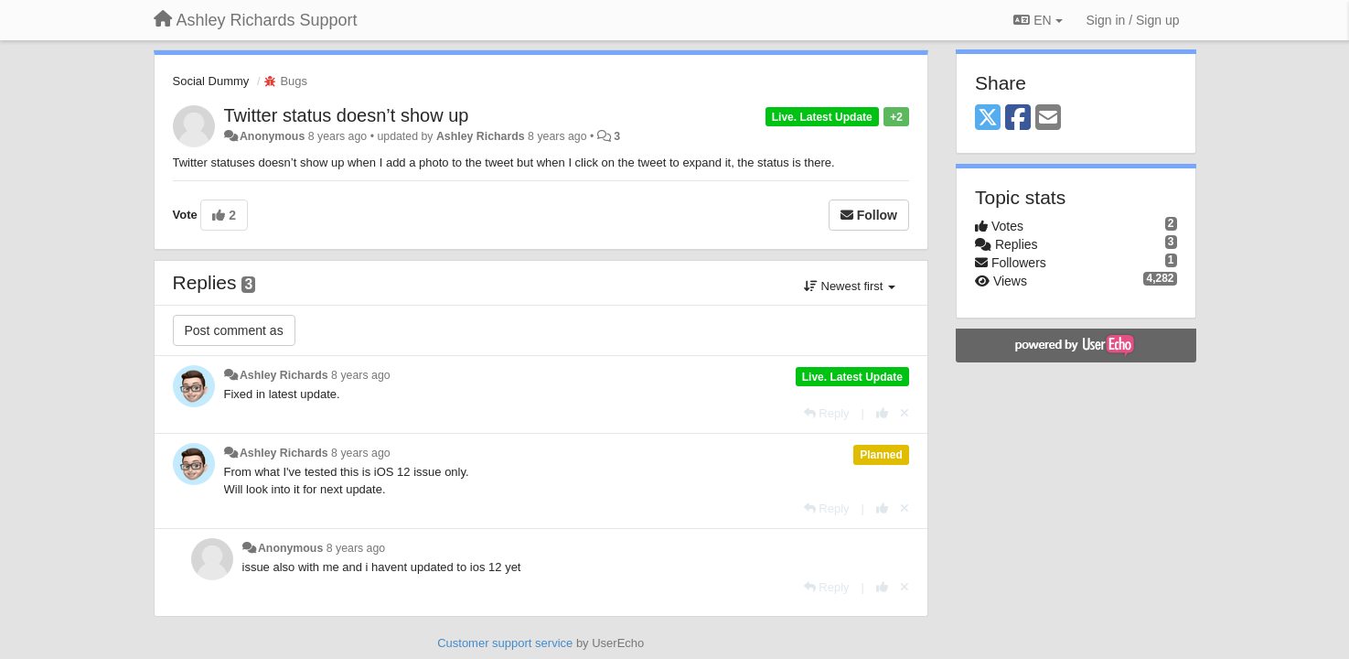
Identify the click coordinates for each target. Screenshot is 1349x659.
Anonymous (272, 136)
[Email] (1048, 119)
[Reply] (827, 413)
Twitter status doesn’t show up (346, 115)
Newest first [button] (849, 286)
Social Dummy (211, 81)
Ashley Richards (480, 136)
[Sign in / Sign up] (1133, 20)
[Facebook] (1018, 119)
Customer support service (505, 643)
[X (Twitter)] (988, 119)
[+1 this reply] (882, 413)
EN (1037, 20)
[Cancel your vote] (904, 413)
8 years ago (361, 375)
